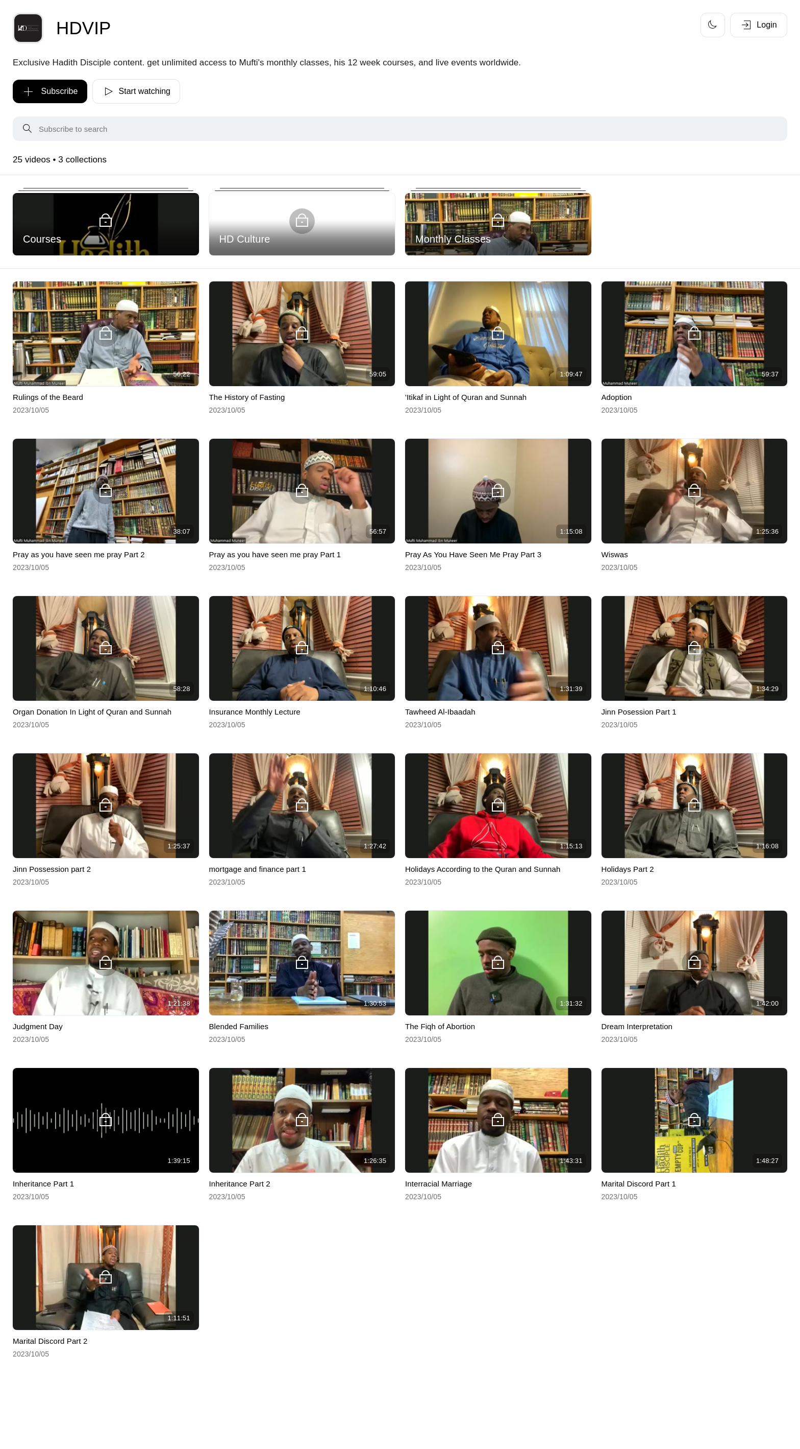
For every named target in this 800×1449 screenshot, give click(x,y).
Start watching (136, 91)
